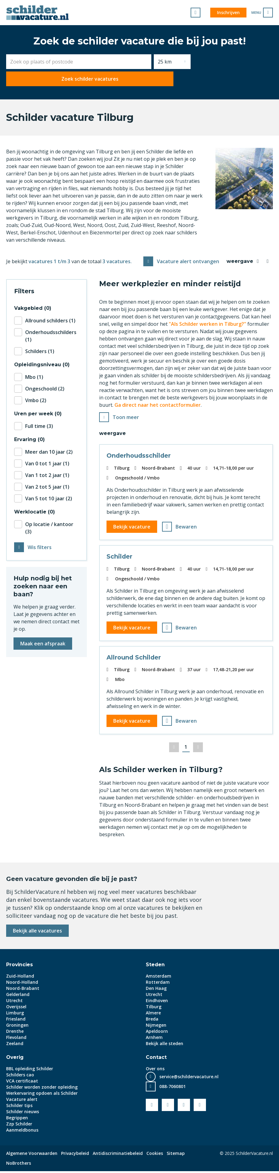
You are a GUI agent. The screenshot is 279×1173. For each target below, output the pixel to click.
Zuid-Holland (20, 978)
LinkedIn (184, 1107)
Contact (156, 1059)
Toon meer (126, 416)
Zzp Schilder (19, 1126)
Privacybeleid (75, 1155)
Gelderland (17, 996)
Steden (155, 966)
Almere (153, 1014)
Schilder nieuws (22, 1113)
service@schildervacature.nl (189, 1078)
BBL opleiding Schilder (29, 1070)
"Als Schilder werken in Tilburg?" (207, 322)
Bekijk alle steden (164, 1045)
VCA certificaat (22, 1083)
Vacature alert (21, 1101)
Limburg (15, 1014)
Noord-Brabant (22, 990)
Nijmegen (156, 1027)
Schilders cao (20, 1076)
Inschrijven (228, 12)
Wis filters (40, 545)
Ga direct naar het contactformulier (157, 403)
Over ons (155, 1070)
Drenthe (15, 1033)
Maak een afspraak (42, 641)
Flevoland (16, 1039)
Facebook (152, 1107)
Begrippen (17, 1119)
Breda (152, 1021)
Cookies (154, 1155)
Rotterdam (158, 984)
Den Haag (156, 990)
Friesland (15, 1021)
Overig (15, 1059)
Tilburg (153, 1008)
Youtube (168, 1107)
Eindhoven (157, 1002)
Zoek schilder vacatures (233, 61)
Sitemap (176, 1155)
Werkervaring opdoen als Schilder (42, 1095)
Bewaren (186, 525)
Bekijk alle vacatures (37, 932)
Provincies (20, 966)
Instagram (200, 1107)
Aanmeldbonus (22, 1132)
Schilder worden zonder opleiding (42, 1089)
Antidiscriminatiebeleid (118, 1155)
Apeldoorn (157, 1033)
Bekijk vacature (132, 525)
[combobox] (78, 61)
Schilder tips (19, 1107)
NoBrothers (18, 1165)
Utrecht (14, 1002)
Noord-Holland (22, 984)
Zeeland (14, 1045)
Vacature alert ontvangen (188, 259)
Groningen (17, 1027)
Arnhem (154, 1039)
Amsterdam (158, 978)
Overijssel (16, 1008)
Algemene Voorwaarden (31, 1155)
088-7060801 (172, 1088)
